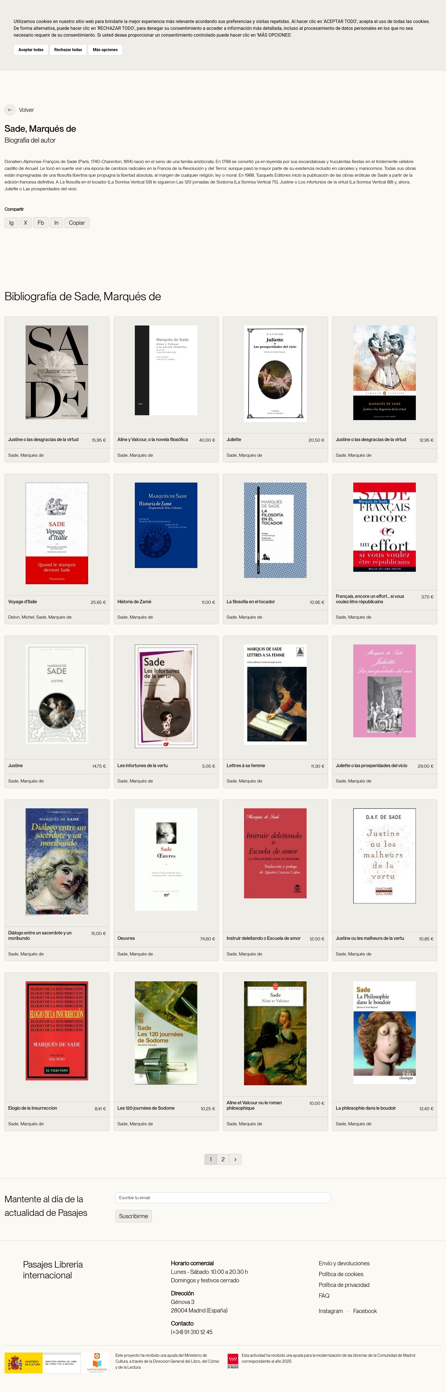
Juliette (234, 439)
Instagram (331, 1311)
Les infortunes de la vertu (142, 765)
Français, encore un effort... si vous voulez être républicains (370, 599)
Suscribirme (133, 1216)
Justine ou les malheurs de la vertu (370, 938)
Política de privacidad (344, 1285)
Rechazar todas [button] (68, 49)
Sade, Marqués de (26, 455)
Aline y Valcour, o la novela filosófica (152, 439)
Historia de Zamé (134, 601)
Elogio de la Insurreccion (32, 1108)
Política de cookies (341, 1274)
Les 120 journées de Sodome (146, 1108)
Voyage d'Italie (22, 601)
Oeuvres (126, 938)
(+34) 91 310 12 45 (191, 1332)
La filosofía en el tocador (251, 601)
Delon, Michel (21, 617)
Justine (15, 765)
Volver (19, 110)
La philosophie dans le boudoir (366, 1108)
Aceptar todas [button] (31, 49)
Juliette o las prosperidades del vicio (371, 765)
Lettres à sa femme (246, 765)
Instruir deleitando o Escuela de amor (264, 938)
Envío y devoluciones (344, 1263)
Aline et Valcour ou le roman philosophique (254, 1105)
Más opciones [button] (105, 49)
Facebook (365, 1311)
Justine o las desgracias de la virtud (43, 439)
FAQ (324, 1295)
